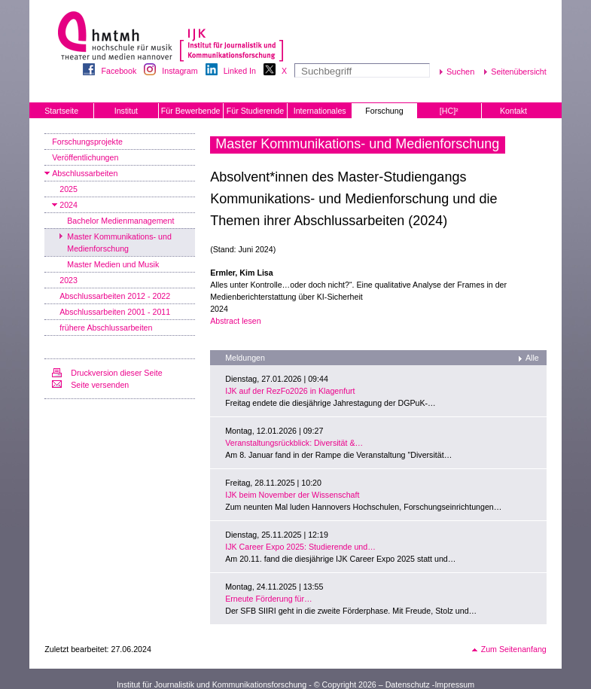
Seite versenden (100, 384)
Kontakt (513, 110)
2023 (68, 280)
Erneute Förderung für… (268, 598)
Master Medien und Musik (113, 264)
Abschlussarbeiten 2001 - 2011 (114, 311)
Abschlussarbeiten (84, 173)
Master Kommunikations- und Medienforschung (119, 242)
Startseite (61, 110)
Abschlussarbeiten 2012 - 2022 (114, 295)
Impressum (454, 684)
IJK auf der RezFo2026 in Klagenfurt (290, 390)
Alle (532, 357)
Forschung (384, 110)
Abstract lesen (235, 320)
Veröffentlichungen (85, 157)
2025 (68, 189)
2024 (68, 204)
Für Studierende (255, 110)
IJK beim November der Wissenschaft (292, 494)
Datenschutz (407, 684)
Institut (126, 110)
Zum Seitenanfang (514, 649)
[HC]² (449, 110)
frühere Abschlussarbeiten (105, 327)
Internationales (320, 110)
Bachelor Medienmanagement (120, 220)
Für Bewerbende (191, 110)
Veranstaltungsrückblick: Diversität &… (294, 442)
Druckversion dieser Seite (116, 372)
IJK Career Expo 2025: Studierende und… (300, 546)
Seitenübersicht (518, 71)
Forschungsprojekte (87, 141)
